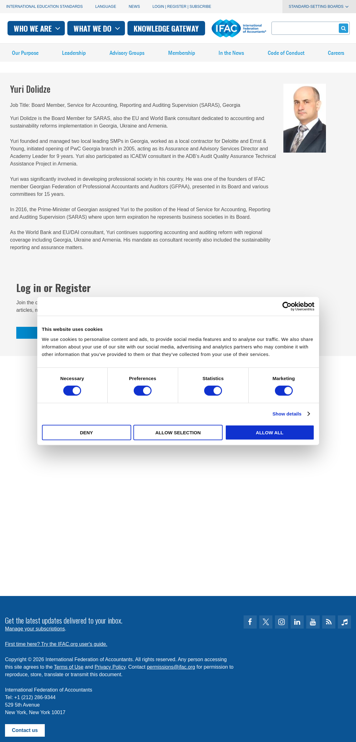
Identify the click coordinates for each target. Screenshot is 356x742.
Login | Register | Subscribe (181, 6)
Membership (182, 56)
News (134, 6)
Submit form (342, 28)
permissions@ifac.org (171, 664)
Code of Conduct (286, 56)
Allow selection (178, 432)
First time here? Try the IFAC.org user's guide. (56, 641)
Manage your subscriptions (35, 626)
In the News (232, 56)
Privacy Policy (110, 664)
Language (105, 6)
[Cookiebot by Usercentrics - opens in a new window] (287, 306)
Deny (86, 432)
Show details (287, 413)
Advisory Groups (127, 56)
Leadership (74, 56)
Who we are (97, 28)
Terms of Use (68, 664)
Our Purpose (25, 56)
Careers (336, 56)
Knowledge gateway (226, 28)
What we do (158, 28)
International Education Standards (44, 6)
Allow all (269, 432)
